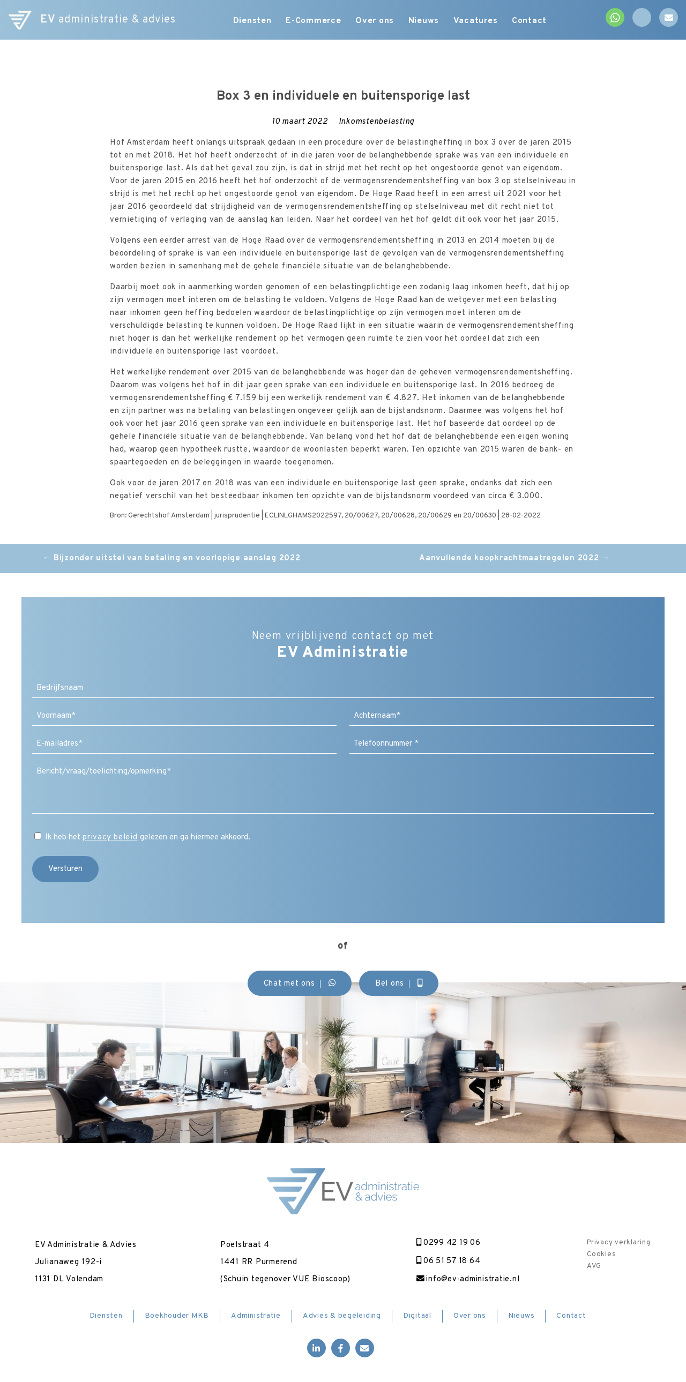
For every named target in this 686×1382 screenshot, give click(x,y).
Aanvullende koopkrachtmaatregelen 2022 (514, 558)
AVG (594, 1266)
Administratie (256, 1316)
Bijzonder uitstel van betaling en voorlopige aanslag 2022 (171, 558)
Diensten (249, 21)
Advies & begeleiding (342, 1316)
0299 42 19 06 (446, 1243)
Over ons (376, 21)
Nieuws (427, 21)
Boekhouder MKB (177, 1316)
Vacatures (480, 21)
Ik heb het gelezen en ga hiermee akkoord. (147, 837)
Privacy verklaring (619, 1242)
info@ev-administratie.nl (466, 1279)
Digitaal (417, 1316)
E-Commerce (313, 21)
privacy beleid (110, 837)
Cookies (601, 1254)
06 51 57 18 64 (446, 1261)
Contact (536, 21)
